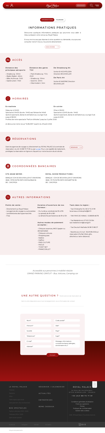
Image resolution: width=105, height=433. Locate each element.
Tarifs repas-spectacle (16, 399)
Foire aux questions (82, 404)
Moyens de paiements (16, 430)
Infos (10, 396)
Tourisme (59, 20)
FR (7, 6)
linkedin (36, 424)
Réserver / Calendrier (52, 387)
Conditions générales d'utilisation (82, 402)
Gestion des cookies (82, 410)
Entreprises (46, 400)
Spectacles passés (15, 417)
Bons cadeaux (46, 406)
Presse (82, 406)
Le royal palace (18, 387)
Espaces (12, 393)
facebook (12, 424)
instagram (24, 424)
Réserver (81, 5)
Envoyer (52, 355)
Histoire (11, 390)
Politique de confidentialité (82, 408)
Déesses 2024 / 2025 (16, 414)
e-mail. (38, 149)
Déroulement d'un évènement (19, 403)
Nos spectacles (18, 408)
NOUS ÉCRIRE (52, 47)
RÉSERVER (76, 147)
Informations (47, 20)
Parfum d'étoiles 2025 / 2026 (18, 411)
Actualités (45, 393)
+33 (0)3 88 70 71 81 (82, 396)
